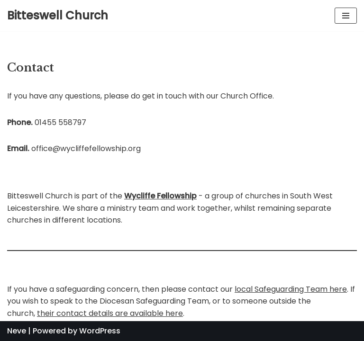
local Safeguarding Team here (291, 289)
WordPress (99, 330)
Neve (16, 330)
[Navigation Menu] (346, 16)
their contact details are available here (110, 313)
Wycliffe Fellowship (160, 195)
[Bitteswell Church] (57, 16)
